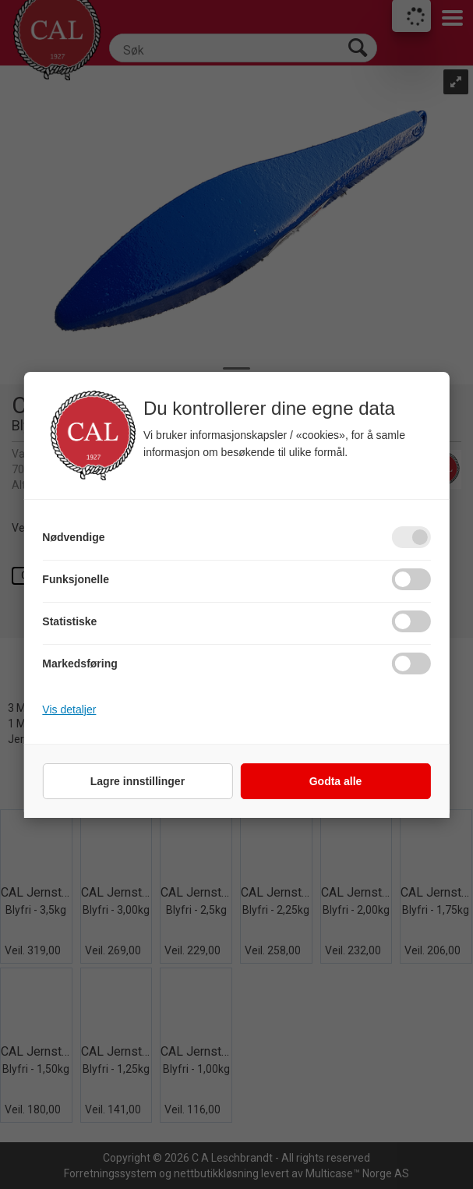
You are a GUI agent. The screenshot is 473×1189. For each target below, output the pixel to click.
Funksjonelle (75, 579)
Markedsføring (79, 663)
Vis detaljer (69, 709)
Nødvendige (73, 537)
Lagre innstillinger (137, 781)
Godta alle (335, 781)
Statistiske (69, 621)
